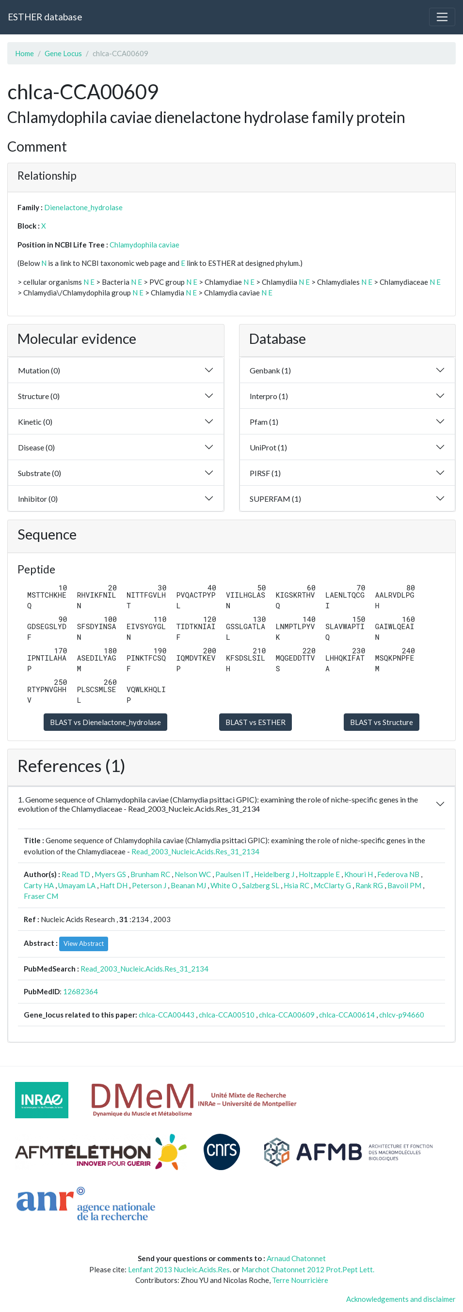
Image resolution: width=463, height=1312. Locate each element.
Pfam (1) (264, 421)
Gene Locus (63, 53)
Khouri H (358, 874)
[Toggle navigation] (442, 17)
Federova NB (398, 874)
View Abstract (84, 943)
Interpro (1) (269, 396)
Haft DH (114, 885)
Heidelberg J (274, 874)
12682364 (80, 991)
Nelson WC (193, 874)
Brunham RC (150, 874)
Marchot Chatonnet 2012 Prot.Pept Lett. (307, 1269)
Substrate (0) (39, 473)
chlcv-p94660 (401, 1014)
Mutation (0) (39, 370)
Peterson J (149, 885)
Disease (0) (36, 447)
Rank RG (369, 885)
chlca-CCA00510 (227, 1014)
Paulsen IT (232, 874)
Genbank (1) (270, 370)
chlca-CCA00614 (347, 1014)
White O (224, 885)
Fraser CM (41, 896)
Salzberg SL (260, 885)
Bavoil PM (404, 885)
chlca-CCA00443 (166, 1014)
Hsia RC (296, 885)
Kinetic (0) (35, 421)
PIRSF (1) (265, 473)
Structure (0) (39, 396)
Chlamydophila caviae (144, 244)
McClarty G (332, 885)
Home (24, 53)
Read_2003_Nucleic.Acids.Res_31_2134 (195, 851)
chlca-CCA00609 (287, 1014)
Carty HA (39, 885)
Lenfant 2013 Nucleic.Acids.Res (179, 1269)
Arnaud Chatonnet (296, 1258)
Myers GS (110, 874)
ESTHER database (45, 16)
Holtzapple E (319, 874)
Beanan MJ (188, 885)
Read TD (76, 874)
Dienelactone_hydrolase (83, 207)
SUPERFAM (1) (275, 498)
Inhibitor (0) (38, 498)
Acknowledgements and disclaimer (401, 1299)
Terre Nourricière (300, 1280)
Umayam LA (77, 885)
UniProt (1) (268, 447)
